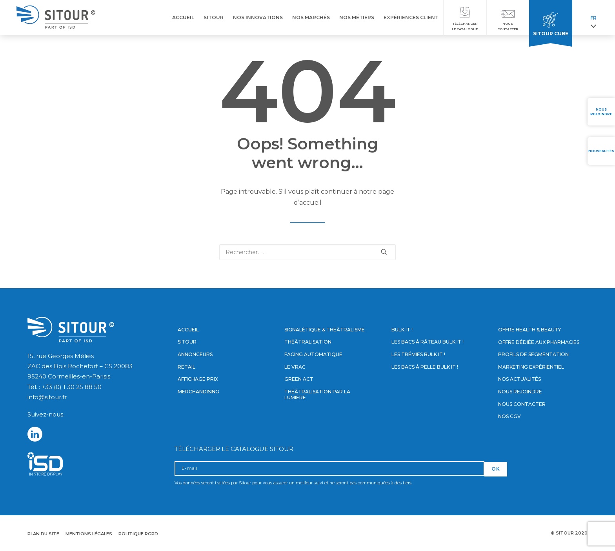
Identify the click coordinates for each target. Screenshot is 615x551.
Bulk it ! (402, 330)
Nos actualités (519, 379)
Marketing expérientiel (531, 367)
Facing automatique (313, 354)
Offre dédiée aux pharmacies (538, 342)
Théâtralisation (307, 342)
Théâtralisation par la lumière (317, 395)
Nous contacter (522, 404)
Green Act (298, 379)
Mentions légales (89, 533)
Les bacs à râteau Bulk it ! (427, 342)
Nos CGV (509, 416)
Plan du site (43, 533)
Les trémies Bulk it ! (418, 354)
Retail (186, 367)
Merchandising (198, 392)
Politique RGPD (138, 533)
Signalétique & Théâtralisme (324, 330)
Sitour (187, 342)
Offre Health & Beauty (529, 330)
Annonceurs (195, 354)
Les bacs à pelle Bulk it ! (424, 367)
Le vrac (295, 367)
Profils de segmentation (533, 354)
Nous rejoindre (520, 392)
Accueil (188, 330)
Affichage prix (198, 379)
